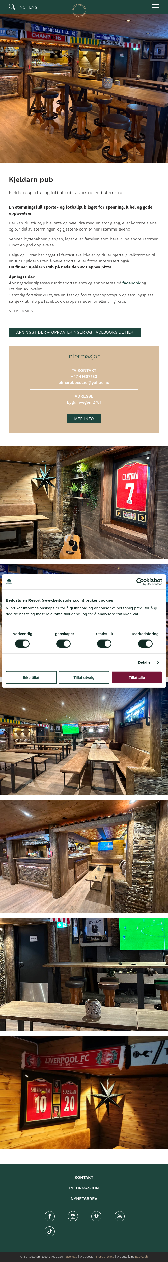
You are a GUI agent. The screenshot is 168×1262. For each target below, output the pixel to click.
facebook (131, 283)
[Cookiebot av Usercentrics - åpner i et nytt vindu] (140, 581)
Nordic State (105, 1257)
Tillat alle (137, 677)
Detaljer (145, 662)
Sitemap (71, 1257)
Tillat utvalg (83, 677)
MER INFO (84, 418)
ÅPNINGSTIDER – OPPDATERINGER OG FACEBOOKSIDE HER (74, 332)
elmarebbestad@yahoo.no (84, 382)
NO (22, 7)
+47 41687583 (84, 376)
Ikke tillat (31, 677)
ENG (33, 7)
